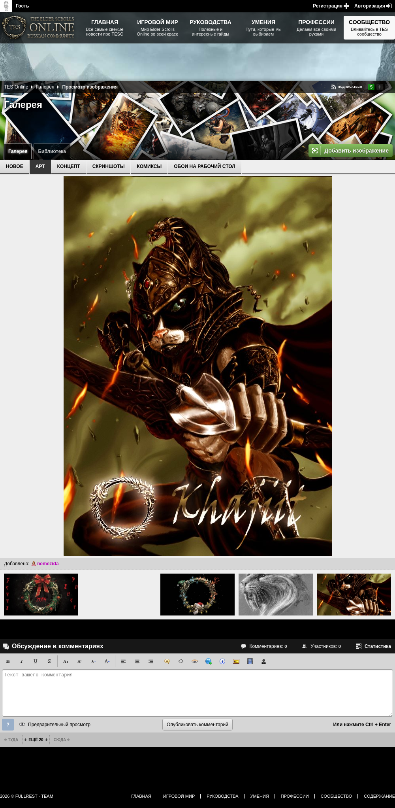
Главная (141, 796)
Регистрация (327, 6)
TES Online (16, 87)
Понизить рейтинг (388, 87)
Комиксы (149, 166)
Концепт (68, 166)
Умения (259, 796)
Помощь (8, 725)
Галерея (17, 151)
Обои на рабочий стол (204, 166)
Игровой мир (179, 796)
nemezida (48, 563)
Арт (40, 166)
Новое (14, 166)
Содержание (379, 796)
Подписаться (350, 87)
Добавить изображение (356, 150)
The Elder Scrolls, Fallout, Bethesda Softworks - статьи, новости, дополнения (39, 27)
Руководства (222, 796)
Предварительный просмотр (59, 724)
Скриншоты (108, 166)
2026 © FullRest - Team (26, 796)
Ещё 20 (35, 740)
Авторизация (369, 6)
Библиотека (52, 151)
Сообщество (336, 796)
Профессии (295, 796)
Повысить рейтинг (379, 87)
